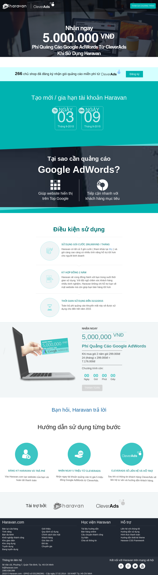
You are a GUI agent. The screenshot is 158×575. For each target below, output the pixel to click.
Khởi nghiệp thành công (13, 537)
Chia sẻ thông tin (89, 540)
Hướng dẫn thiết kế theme (133, 537)
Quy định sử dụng (50, 532)
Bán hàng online (88, 532)
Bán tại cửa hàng (10, 529)
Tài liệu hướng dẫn (90, 529)
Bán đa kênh (8, 534)
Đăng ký (134, 74)
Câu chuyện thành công (92, 534)
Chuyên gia (47, 546)
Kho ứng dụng (8, 543)
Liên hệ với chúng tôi (130, 529)
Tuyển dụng (19, 548)
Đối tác (45, 543)
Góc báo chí (47, 540)
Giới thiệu (46, 529)
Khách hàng (47, 537)
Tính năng (6, 532)
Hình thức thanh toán (130, 534)
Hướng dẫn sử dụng (130, 532)
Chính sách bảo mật (51, 534)
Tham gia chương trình (143, 6)
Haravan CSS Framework (132, 540)
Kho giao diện (8, 540)
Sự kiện (84, 537)
